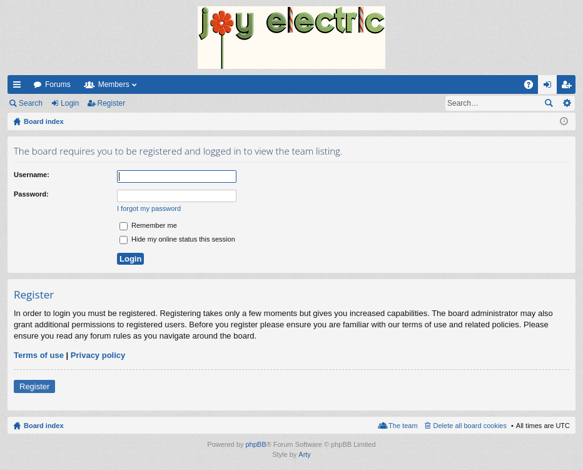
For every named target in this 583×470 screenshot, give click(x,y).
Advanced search (566, 103)
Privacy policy (98, 355)
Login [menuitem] (550, 87)
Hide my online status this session (177, 239)
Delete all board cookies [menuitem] (470, 425)
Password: (31, 194)
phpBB (255, 444)
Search (31, 103)
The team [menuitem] (402, 425)
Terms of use (39, 355)
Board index (44, 425)
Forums (58, 84)
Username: (31, 174)
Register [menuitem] (568, 87)
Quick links (19, 87)
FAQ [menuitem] (532, 87)
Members (113, 84)
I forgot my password (149, 208)
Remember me (148, 225)
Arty (304, 454)
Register (112, 103)
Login (70, 103)
